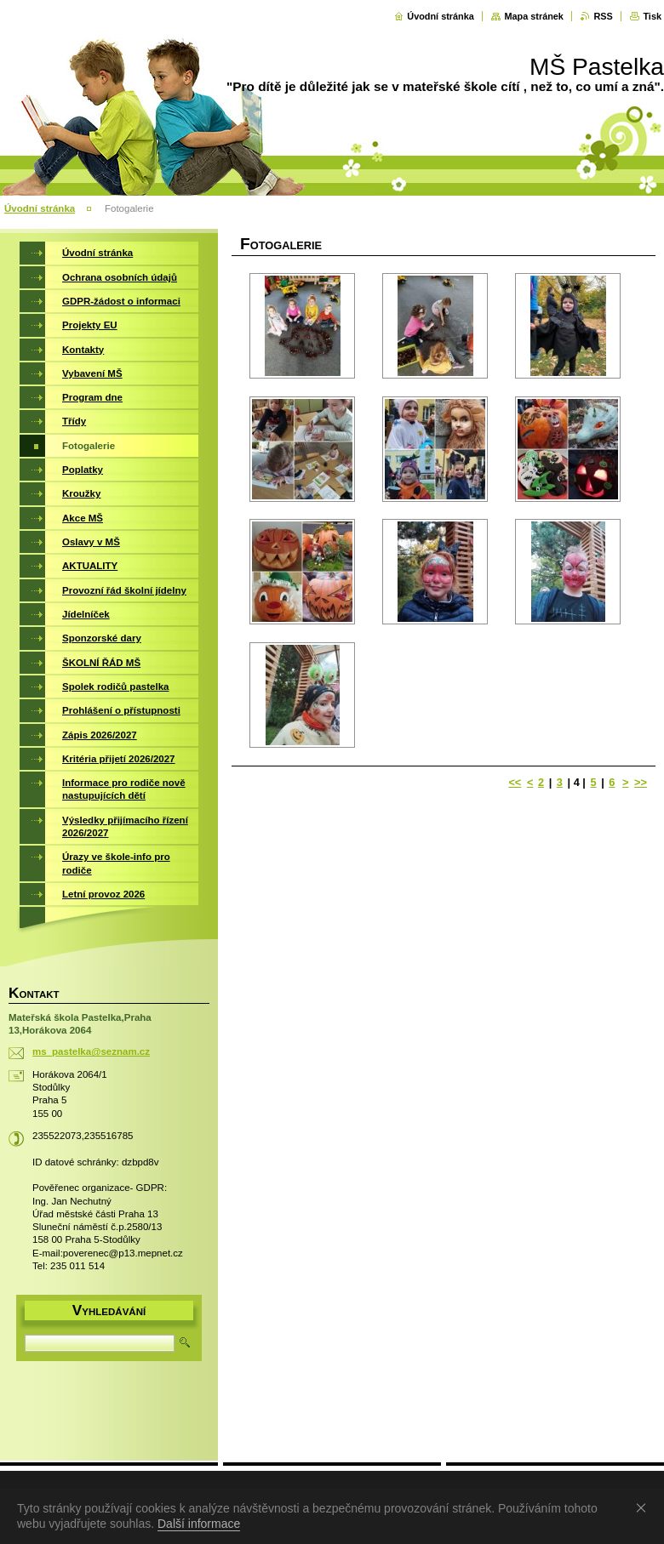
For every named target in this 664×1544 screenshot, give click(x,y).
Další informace (198, 1523)
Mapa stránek (534, 16)
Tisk (652, 16)
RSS (602, 16)
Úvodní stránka (440, 16)
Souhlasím (644, 1507)
